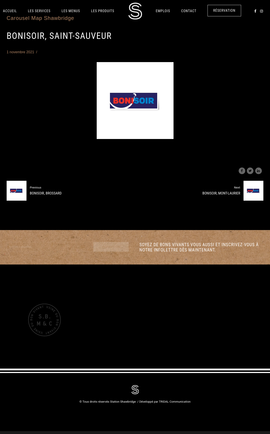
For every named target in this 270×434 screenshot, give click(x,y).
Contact (188, 11)
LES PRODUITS (102, 11)
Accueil (10, 11)
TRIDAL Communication (175, 401)
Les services (39, 11)
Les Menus (71, 11)
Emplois (163, 11)
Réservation (224, 10)
